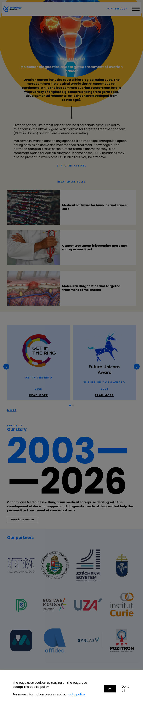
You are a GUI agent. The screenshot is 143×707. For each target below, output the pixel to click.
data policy (77, 694)
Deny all (125, 689)
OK (110, 688)
